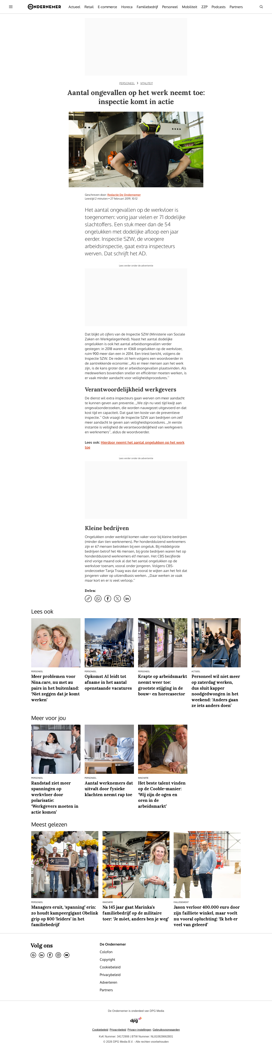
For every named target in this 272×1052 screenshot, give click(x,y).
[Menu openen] (10, 6)
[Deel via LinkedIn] (127, 598)
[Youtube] (66, 955)
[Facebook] (50, 955)
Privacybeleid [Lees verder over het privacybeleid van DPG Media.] (118, 1029)
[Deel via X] (117, 598)
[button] (139, 1029)
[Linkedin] (41, 955)
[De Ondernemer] (44, 7)
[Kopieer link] (88, 598)
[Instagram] (58, 955)
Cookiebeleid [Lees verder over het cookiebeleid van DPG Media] (100, 1029)
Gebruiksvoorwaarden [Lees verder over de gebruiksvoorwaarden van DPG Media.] (166, 1029)
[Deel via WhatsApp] (98, 598)
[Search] (261, 6)
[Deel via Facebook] (107, 598)
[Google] (33, 955)
